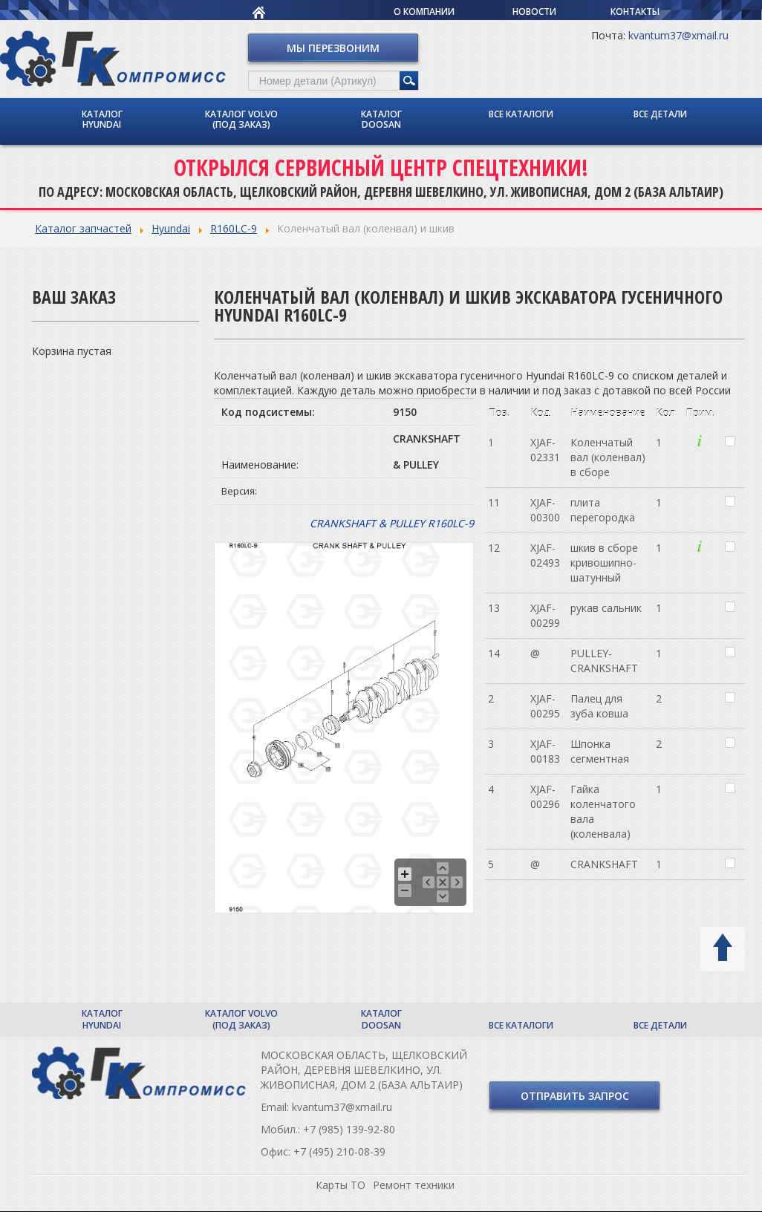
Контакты (635, 11)
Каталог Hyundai (102, 119)
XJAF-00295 (545, 705)
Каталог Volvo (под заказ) (241, 119)
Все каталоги (521, 114)
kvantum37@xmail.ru (678, 35)
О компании (424, 11)
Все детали (660, 114)
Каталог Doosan (381, 119)
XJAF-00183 (545, 751)
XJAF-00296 (545, 796)
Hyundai (171, 228)
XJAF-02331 (545, 449)
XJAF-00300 (545, 509)
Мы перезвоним (333, 48)
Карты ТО (340, 1185)
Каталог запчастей (83, 228)
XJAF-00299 (545, 615)
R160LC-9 (233, 228)
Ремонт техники (414, 1185)
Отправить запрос (575, 1096)
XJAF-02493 (545, 555)
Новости (534, 11)
